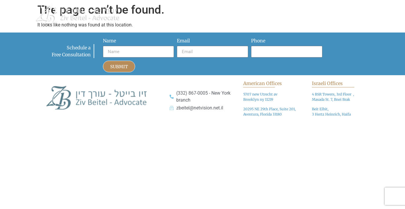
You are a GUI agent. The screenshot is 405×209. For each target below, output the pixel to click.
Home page (173, 6)
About (202, 6)
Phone (258, 41)
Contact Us (172, 20)
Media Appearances (269, 6)
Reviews (358, 6)
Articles (228, 6)
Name (109, 41)
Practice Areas (320, 6)
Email (183, 41)
